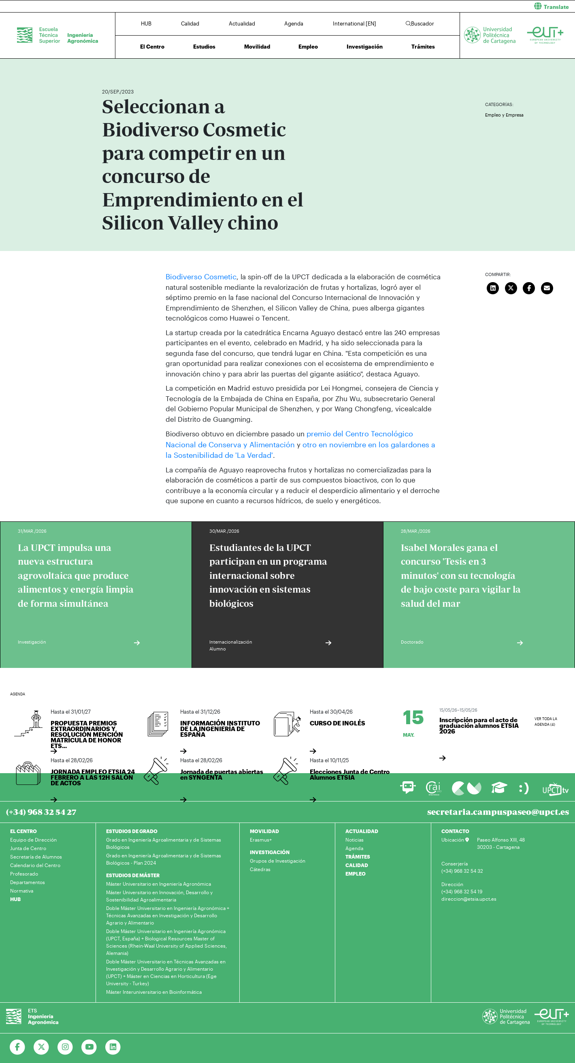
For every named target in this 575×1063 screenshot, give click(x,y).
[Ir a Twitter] (41, 1045)
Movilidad (257, 46)
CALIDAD (356, 863)
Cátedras (260, 867)
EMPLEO (355, 871)
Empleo (308, 46)
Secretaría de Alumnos (36, 854)
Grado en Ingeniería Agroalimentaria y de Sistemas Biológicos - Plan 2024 (163, 856)
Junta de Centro (28, 846)
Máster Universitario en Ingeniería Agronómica (158, 881)
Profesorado (24, 871)
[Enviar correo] (547, 287)
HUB (146, 23)
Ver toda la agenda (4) (546, 720)
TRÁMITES (357, 854)
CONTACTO (455, 829)
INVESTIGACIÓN (270, 850)
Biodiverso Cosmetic (199, 276)
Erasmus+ (261, 837)
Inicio (108, 67)
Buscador (420, 23)
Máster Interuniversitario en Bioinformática (154, 990)
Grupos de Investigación (277, 858)
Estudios (204, 46)
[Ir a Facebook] (17, 1045)
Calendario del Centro (35, 863)
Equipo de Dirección (33, 837)
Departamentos (27, 880)
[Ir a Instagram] (65, 1045)
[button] (434, 6)
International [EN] (354, 23)
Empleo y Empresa (504, 114)
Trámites (423, 46)
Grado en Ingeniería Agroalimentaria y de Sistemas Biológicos (163, 841)
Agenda (293, 23)
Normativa (21, 888)
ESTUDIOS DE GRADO (132, 829)
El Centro (152, 46)
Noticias (354, 837)
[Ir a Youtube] (89, 1045)
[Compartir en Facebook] (529, 287)
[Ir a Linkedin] (113, 1045)
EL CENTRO (23, 829)
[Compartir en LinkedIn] (492, 287)
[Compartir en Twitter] (511, 287)
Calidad (190, 23)
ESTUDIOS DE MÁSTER (133, 873)
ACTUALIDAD (361, 829)
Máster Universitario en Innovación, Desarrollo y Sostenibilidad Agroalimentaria (159, 893)
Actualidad (242, 23)
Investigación (365, 46)
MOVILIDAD (264, 829)
